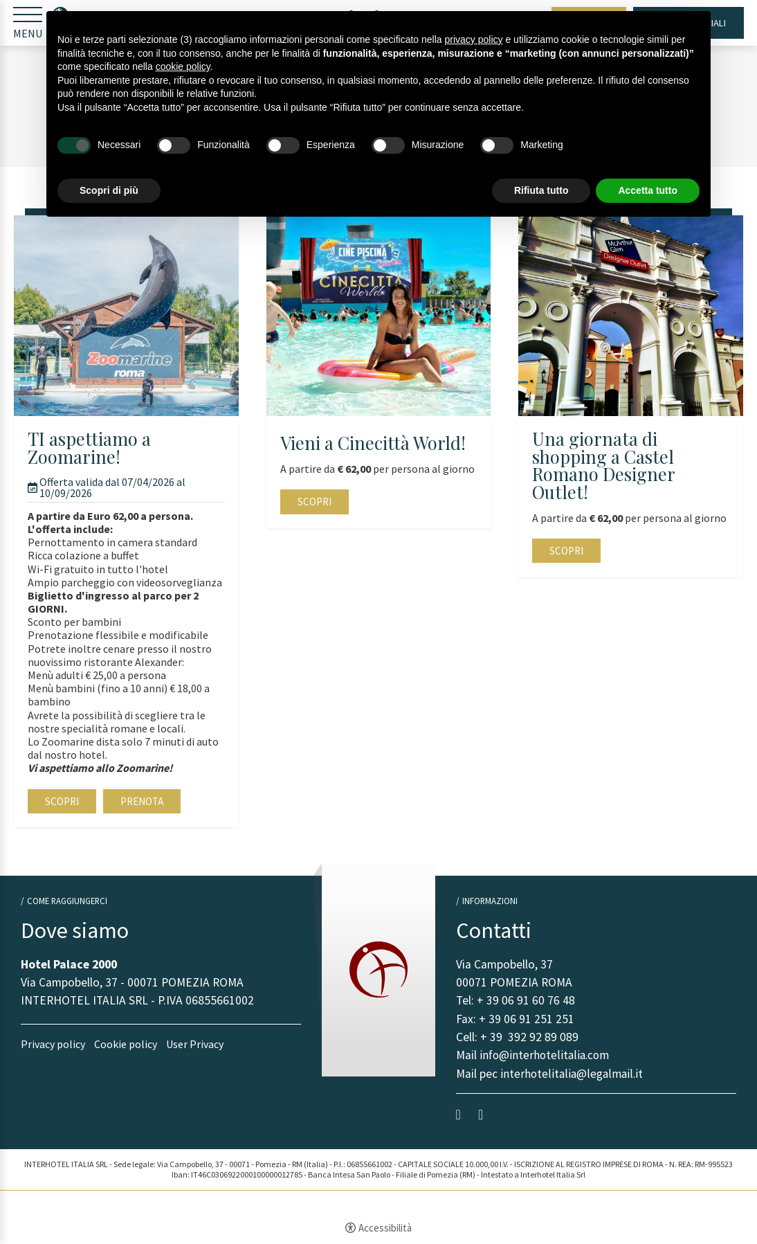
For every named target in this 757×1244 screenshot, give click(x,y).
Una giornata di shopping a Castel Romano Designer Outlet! (603, 466)
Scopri (62, 802)
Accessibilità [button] (385, 1228)
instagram (484, 1115)
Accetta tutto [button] (647, 190)
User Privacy (195, 1044)
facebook (462, 1115)
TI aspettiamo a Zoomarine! (89, 448)
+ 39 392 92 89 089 (529, 1037)
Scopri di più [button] (109, 190)
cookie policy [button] (183, 66)
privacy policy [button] (474, 39)
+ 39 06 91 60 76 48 (526, 1001)
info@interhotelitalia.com (546, 1056)
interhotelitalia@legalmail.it (572, 1074)
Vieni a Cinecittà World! (373, 444)
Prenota (141, 802)
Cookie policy (125, 1044)
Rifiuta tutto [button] (541, 190)
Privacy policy (53, 1044)
